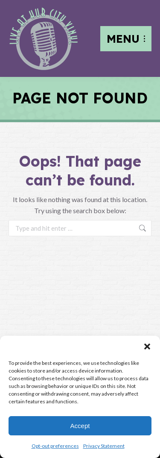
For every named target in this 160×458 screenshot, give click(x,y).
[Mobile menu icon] (125, 38)
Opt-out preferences (55, 446)
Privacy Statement (104, 446)
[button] (147, 346)
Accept (80, 425)
